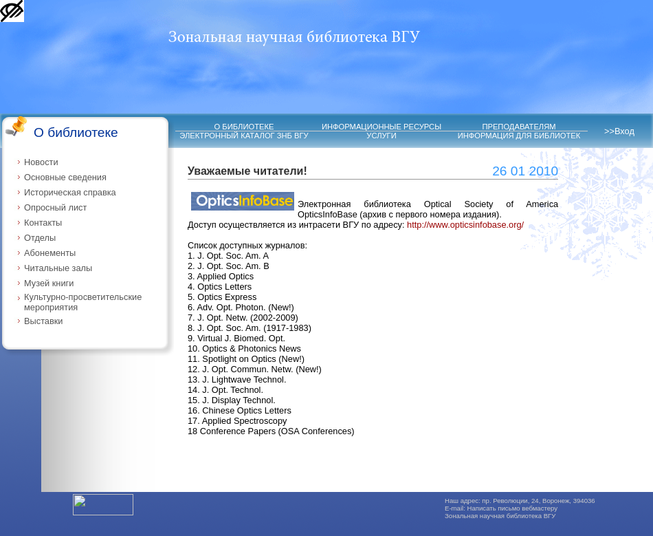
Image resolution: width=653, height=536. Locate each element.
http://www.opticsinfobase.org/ (465, 224)
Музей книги (49, 283)
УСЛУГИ (381, 135)
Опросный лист (55, 207)
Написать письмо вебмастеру (512, 508)
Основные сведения (65, 177)
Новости (41, 162)
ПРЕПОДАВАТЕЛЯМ (518, 126)
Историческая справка (70, 192)
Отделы (40, 238)
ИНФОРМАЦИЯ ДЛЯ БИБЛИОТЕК (519, 135)
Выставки (43, 321)
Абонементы (50, 253)
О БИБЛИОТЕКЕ (244, 126)
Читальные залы (58, 268)
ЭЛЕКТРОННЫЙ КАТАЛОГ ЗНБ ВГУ (243, 135)
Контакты (43, 222)
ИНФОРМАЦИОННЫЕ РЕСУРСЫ (381, 126)
